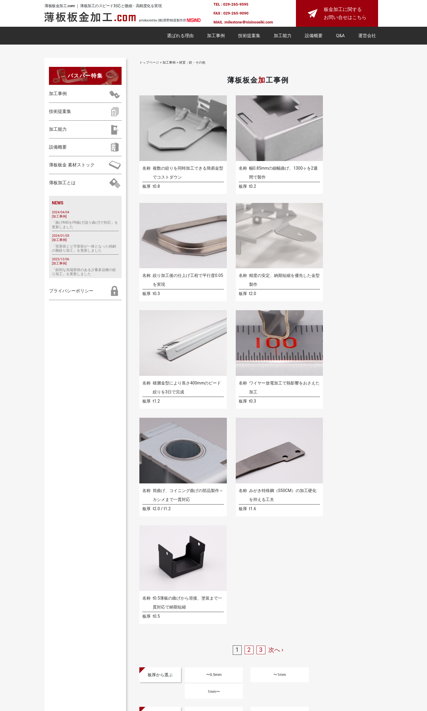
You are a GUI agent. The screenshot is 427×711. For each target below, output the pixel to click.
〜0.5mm (205, 428)
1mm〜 (303, 428)
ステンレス (254, 474)
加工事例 (216, 37)
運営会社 (367, 37)
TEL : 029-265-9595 (231, 5)
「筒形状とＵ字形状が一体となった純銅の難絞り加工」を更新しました (84, 249)
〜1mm (254, 428)
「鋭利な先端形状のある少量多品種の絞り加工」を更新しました (84, 273)
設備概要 (314, 37)
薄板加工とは (62, 184)
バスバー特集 (85, 77)
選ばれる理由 (180, 37)
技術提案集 (249, 37)
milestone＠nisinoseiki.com (249, 23)
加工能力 (282, 37)
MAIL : (219, 23)
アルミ (205, 474)
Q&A (340, 37)
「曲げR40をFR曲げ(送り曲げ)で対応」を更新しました (85, 226)
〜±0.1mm (254, 451)
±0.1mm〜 (303, 451)
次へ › (275, 404)
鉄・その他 (303, 474)
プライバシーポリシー (71, 292)
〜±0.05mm (205, 451)
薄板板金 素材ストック (72, 166)
